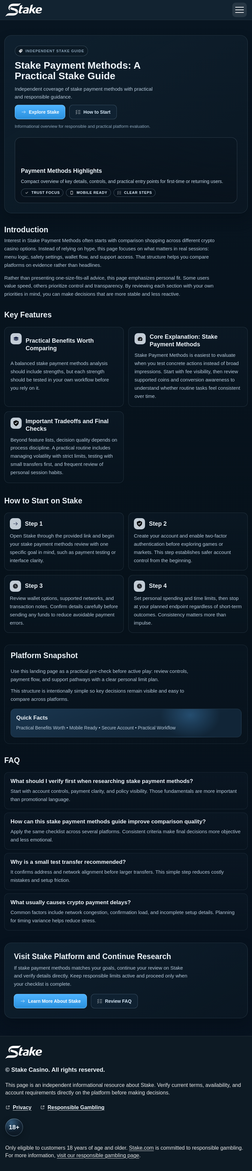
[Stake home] (23, 9)
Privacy (22, 1107)
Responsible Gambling (76, 1107)
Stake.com (141, 1148)
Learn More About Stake (54, 1001)
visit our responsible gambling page (98, 1155)
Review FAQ (118, 1001)
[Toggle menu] (239, 10)
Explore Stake (44, 112)
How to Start (96, 112)
